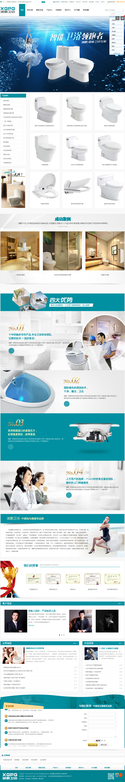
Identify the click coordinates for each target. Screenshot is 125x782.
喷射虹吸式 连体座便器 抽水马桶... (77, 125)
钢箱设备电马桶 (8, 109)
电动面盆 (6, 142)
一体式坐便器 (20, 275)
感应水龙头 (6, 154)
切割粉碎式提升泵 (8, 113)
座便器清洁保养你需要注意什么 (12, 667)
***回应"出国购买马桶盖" (109, 648)
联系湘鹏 (86, 10)
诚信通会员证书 (92, 589)
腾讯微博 (65, 2)
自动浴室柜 (6, 146)
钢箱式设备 (39, 10)
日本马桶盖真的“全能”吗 (13, 1)
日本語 (97, 2)
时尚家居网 (34, 760)
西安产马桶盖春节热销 (92, 675)
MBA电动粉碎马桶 (8, 129)
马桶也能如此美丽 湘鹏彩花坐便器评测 (20, 717)
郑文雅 (68, 31)
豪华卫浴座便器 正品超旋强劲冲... (45, 125)
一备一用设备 (7, 121)
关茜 (67, 27)
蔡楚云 (68, 42)
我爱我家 (16, 760)
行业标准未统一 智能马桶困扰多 (94, 688)
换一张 (103, 740)
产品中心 (49, 10)
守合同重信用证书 (112, 589)
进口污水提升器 (8, 125)
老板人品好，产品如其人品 (42, 611)
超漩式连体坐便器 (109, 203)
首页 (22, 10)
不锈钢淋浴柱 (7, 162)
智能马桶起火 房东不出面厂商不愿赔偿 (14, 677)
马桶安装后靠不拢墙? (15, 741)
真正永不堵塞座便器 (77, 164)
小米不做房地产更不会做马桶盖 (94, 668)
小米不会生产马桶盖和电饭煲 (94, 665)
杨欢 (67, 46)
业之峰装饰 (43, 760)
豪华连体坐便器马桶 (77, 203)
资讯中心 (68, 10)
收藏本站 (71, 2)
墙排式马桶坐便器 (109, 125)
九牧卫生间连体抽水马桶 (62, 275)
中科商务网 (34, 778)
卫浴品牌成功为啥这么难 (92, 678)
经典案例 (58, 10)
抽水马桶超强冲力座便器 (109, 164)
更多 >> (120, 603)
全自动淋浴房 (7, 150)
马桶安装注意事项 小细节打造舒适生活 (96, 685)
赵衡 (67, 39)
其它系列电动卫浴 (8, 138)
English (103, 2)
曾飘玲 (68, 35)
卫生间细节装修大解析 (92, 681)
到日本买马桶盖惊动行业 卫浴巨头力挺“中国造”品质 (18, 671)
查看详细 (14, 551)
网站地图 (91, 2)
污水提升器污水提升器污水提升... (13, 117)
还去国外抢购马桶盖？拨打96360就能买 (14, 688)
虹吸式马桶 (105, 275)
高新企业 (73, 589)
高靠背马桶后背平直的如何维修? (18, 729)
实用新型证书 (33, 589)
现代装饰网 (25, 760)
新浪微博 (57, 2)
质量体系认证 (53, 589)
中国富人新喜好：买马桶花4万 (12, 681)
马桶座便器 (45, 164)
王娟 (67, 24)
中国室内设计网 (7, 760)
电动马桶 (30, 10)
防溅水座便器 (45, 203)
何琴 (67, 50)
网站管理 (40, 778)
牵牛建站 (27, 778)
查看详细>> (31, 625)
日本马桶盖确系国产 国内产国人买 (13, 674)
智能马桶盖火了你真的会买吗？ (12, 684)
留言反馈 (84, 2)
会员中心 (78, 2)
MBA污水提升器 (8, 134)
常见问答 (10, 706)
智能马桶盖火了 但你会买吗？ (94, 672)
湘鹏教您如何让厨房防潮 (35, 648)
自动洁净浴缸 (7, 158)
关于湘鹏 (77, 10)
